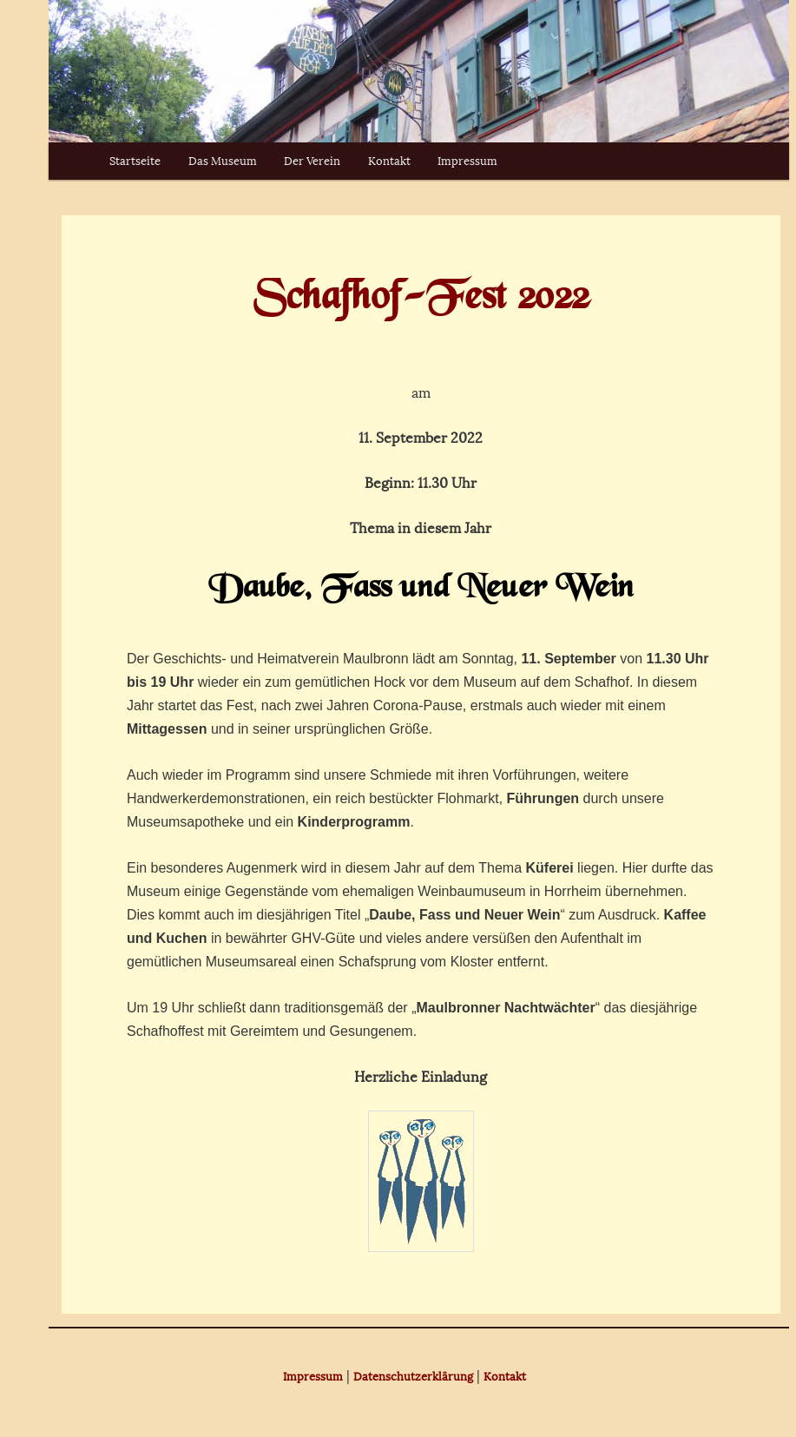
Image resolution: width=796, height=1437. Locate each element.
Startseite (135, 161)
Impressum (467, 161)
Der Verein (312, 161)
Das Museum (222, 161)
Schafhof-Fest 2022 (421, 299)
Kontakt (389, 161)
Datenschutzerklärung (413, 1376)
